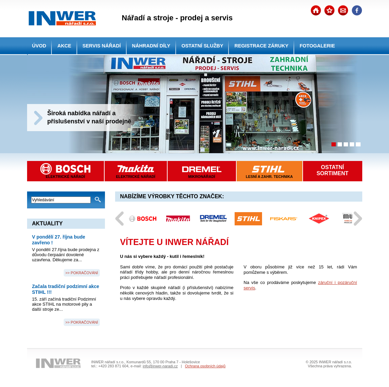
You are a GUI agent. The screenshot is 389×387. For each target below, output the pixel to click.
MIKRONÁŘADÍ (201, 177)
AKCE (64, 45)
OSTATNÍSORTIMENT (332, 170)
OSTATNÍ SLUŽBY (202, 45)
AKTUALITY (47, 223)
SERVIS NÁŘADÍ (102, 45)
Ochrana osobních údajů (205, 366)
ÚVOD (39, 45)
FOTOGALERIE (317, 45)
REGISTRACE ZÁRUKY (261, 45)
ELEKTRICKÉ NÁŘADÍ (135, 177)
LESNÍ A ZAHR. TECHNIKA (269, 177)
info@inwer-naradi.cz (160, 366)
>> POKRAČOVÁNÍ (81, 273)
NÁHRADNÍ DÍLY (151, 45)
